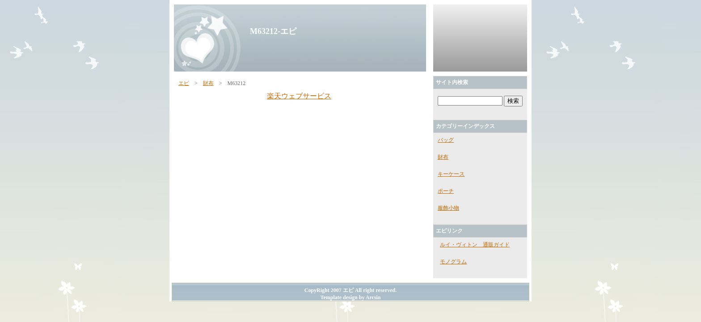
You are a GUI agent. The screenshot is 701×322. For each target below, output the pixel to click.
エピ (183, 83)
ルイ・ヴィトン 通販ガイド (475, 245)
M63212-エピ (273, 31)
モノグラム (453, 261)
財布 (208, 83)
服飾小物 (448, 208)
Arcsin (373, 297)
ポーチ (446, 191)
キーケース (451, 174)
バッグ (446, 140)
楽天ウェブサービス (299, 96)
